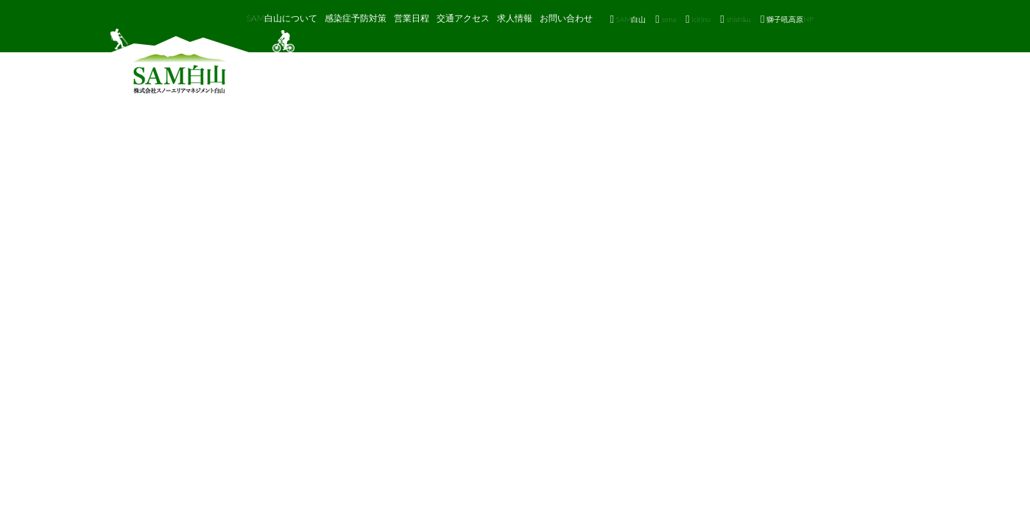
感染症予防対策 (356, 18)
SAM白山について (282, 18)
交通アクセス (463, 18)
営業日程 (411, 18)
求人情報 (514, 18)
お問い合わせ (566, 18)
